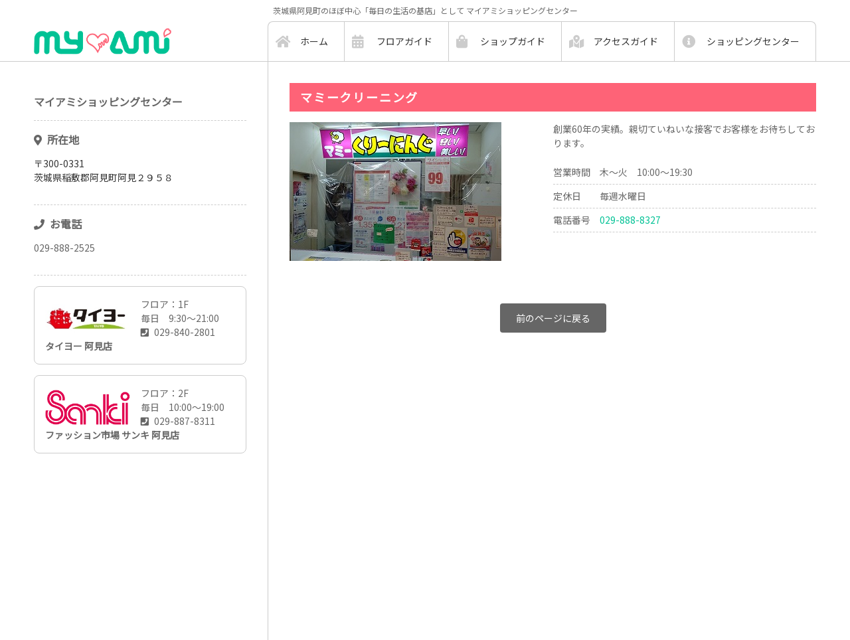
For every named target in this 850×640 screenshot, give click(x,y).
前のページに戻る (553, 318)
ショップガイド (512, 41)
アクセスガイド (626, 41)
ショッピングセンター (753, 41)
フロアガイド (404, 41)
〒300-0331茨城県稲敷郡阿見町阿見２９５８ (103, 170)
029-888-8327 (630, 219)
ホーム (314, 41)
